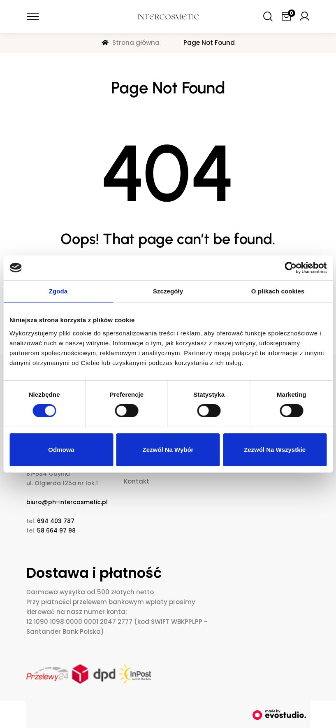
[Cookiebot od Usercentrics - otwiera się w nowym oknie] (291, 267)
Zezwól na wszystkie (275, 449)
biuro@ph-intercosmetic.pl (67, 502)
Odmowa (61, 449)
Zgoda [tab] (58, 290)
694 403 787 (55, 521)
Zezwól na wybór (168, 449)
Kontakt (136, 481)
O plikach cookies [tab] (277, 290)
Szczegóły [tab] (168, 290)
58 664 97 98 (56, 530)
